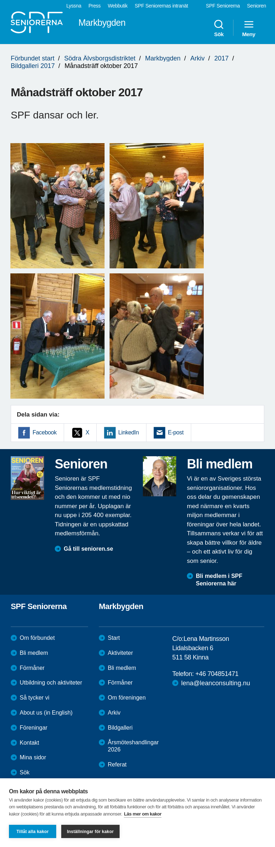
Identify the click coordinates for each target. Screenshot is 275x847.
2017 (221, 58)
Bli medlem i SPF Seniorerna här (219, 579)
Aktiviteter (120, 653)
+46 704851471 (216, 673)
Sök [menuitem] (218, 28)
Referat (117, 764)
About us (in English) (46, 713)
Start (114, 638)
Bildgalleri (120, 728)
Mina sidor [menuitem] (33, 757)
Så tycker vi (34, 698)
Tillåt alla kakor (32, 831)
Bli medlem (34, 653)
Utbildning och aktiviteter (51, 683)
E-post (176, 432)
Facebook (45, 432)
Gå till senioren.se (88, 549)
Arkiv (197, 58)
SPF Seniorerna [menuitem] (223, 6)
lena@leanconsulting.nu (215, 683)
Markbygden (162, 58)
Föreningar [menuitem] (33, 728)
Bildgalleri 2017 (33, 66)
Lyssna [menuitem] (73, 6)
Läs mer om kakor (142, 814)
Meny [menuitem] (248, 28)
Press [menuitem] (94, 6)
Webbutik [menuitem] (117, 6)
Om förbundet (37, 638)
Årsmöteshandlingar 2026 (133, 746)
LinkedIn (128, 432)
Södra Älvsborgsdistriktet (99, 58)
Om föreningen (127, 698)
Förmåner (32, 668)
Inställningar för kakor (90, 831)
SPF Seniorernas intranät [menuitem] (161, 6)
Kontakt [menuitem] (29, 743)
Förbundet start (32, 58)
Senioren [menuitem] (256, 6)
